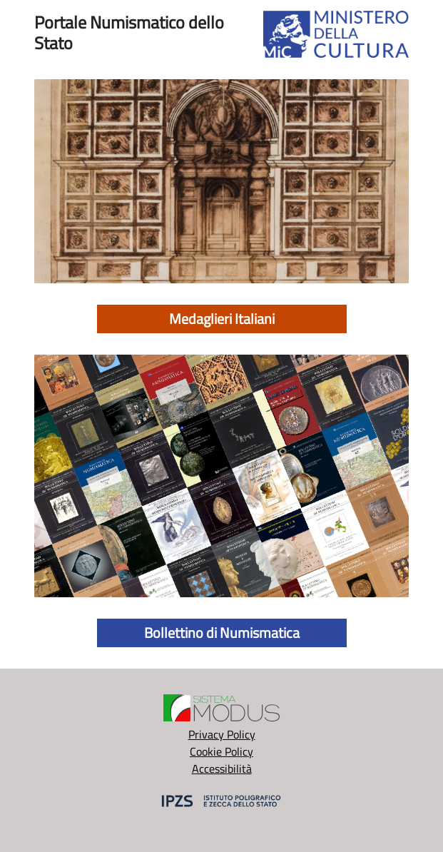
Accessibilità (222, 768)
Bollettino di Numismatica (222, 633)
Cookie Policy (221, 751)
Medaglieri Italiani (222, 319)
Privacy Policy (221, 734)
